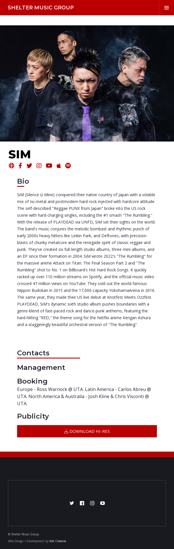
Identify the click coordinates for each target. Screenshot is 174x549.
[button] (166, 7)
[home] (39, 7)
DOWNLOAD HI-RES (87, 431)
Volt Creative (57, 541)
